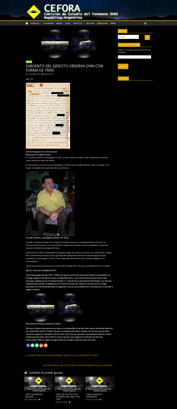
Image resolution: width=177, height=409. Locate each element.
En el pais (90, 23)
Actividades (48, 23)
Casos (67, 23)
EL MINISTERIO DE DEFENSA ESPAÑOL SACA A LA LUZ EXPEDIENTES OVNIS (61, 355)
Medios (59, 23)
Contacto (77, 23)
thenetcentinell (48, 74)
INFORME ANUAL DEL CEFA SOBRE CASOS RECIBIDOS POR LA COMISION (78, 365)
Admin (113, 23)
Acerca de (35, 23)
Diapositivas (102, 23)
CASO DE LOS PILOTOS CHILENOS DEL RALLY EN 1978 (68, 397)
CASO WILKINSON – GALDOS (34, 395)
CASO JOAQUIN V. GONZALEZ (94, 395)
